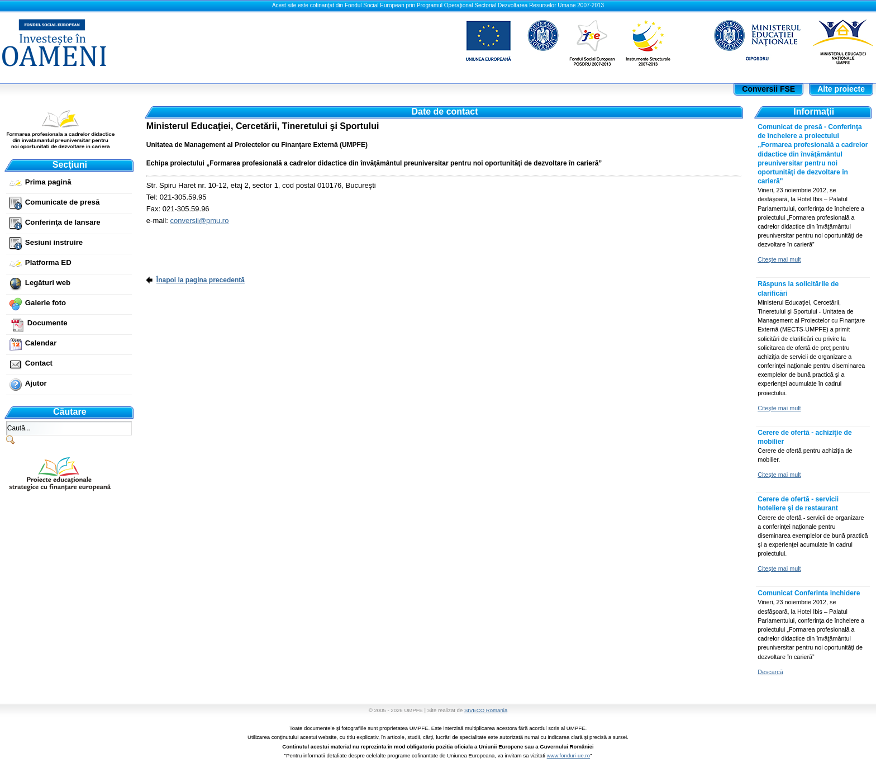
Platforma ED (48, 262)
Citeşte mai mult (779, 259)
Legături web (47, 282)
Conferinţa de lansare (63, 222)
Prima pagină (48, 182)
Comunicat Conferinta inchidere (809, 593)
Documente (47, 323)
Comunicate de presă (62, 202)
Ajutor (36, 383)
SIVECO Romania (485, 710)
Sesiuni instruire (54, 242)
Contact (39, 363)
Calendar (40, 343)
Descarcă (770, 672)
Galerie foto (45, 302)
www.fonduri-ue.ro (568, 755)
